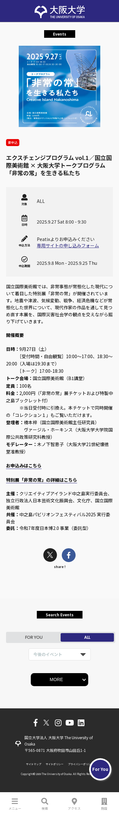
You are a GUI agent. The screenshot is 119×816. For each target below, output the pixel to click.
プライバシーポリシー (80, 764)
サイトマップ (33, 764)
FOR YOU (34, 637)
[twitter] (50, 556)
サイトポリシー (54, 764)
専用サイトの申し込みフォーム (68, 245)
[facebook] (69, 556)
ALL (87, 637)
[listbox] (60, 654)
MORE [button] (56, 679)
